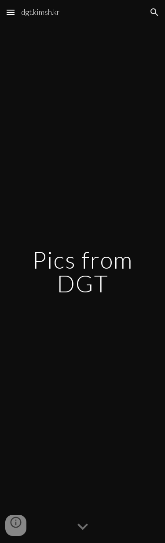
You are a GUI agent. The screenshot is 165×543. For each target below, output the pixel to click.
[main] (82, 271)
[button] (10, 12)
